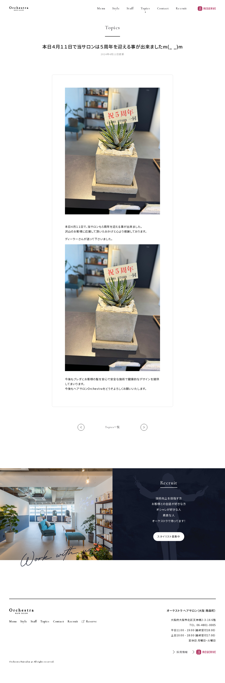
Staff (130, 8)
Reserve (91, 622)
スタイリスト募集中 (168, 537)
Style (116, 8)
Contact (163, 8)
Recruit (181, 8)
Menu (101, 8)
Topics (145, 8)
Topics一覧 (112, 427)
